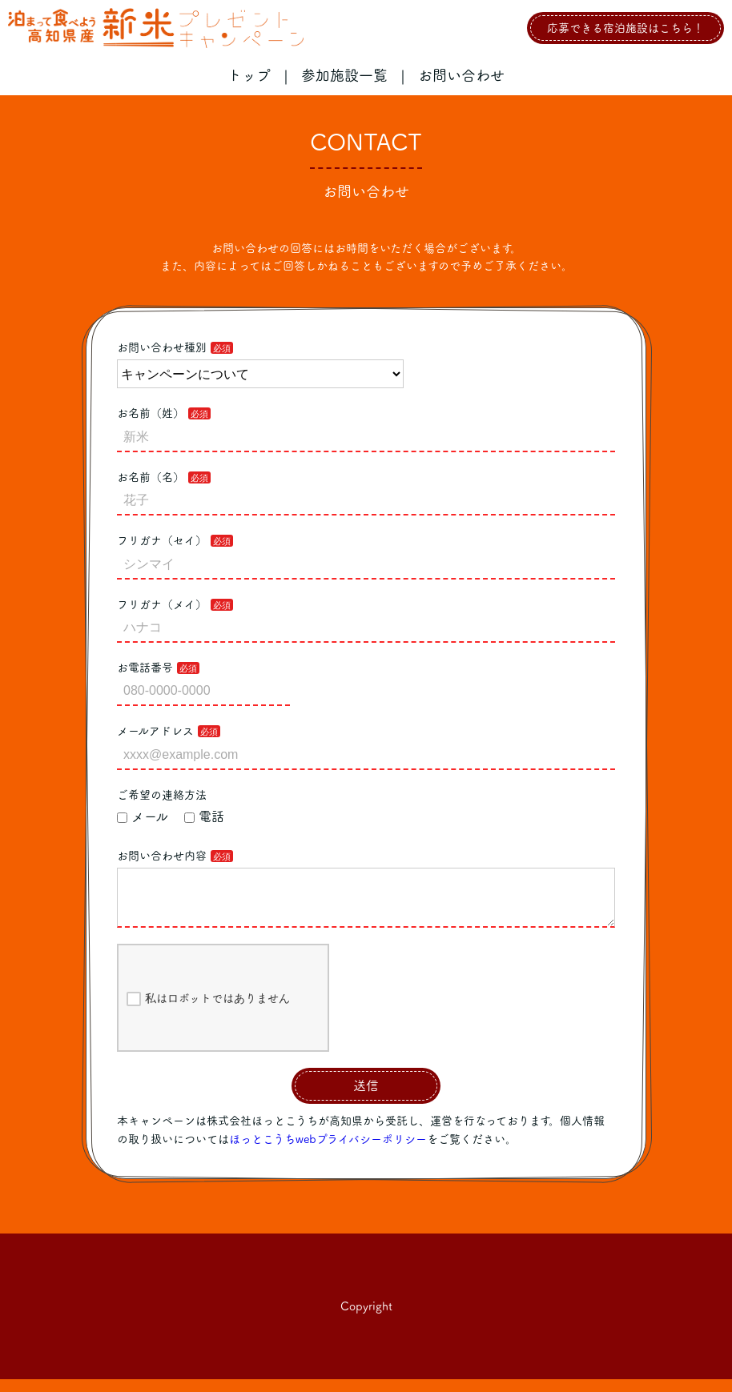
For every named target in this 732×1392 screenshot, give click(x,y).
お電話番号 (145, 667)
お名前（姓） (150, 413)
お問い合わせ (461, 75)
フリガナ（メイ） (162, 604)
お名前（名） (150, 477)
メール (142, 816)
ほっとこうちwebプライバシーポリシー (328, 1151)
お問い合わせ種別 (162, 347)
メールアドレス (155, 730)
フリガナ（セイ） (162, 540)
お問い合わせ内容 (162, 855)
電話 (204, 816)
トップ (249, 75)
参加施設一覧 (344, 75)
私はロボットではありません (208, 1012)
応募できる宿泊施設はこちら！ (625, 28)
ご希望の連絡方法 (162, 794)
